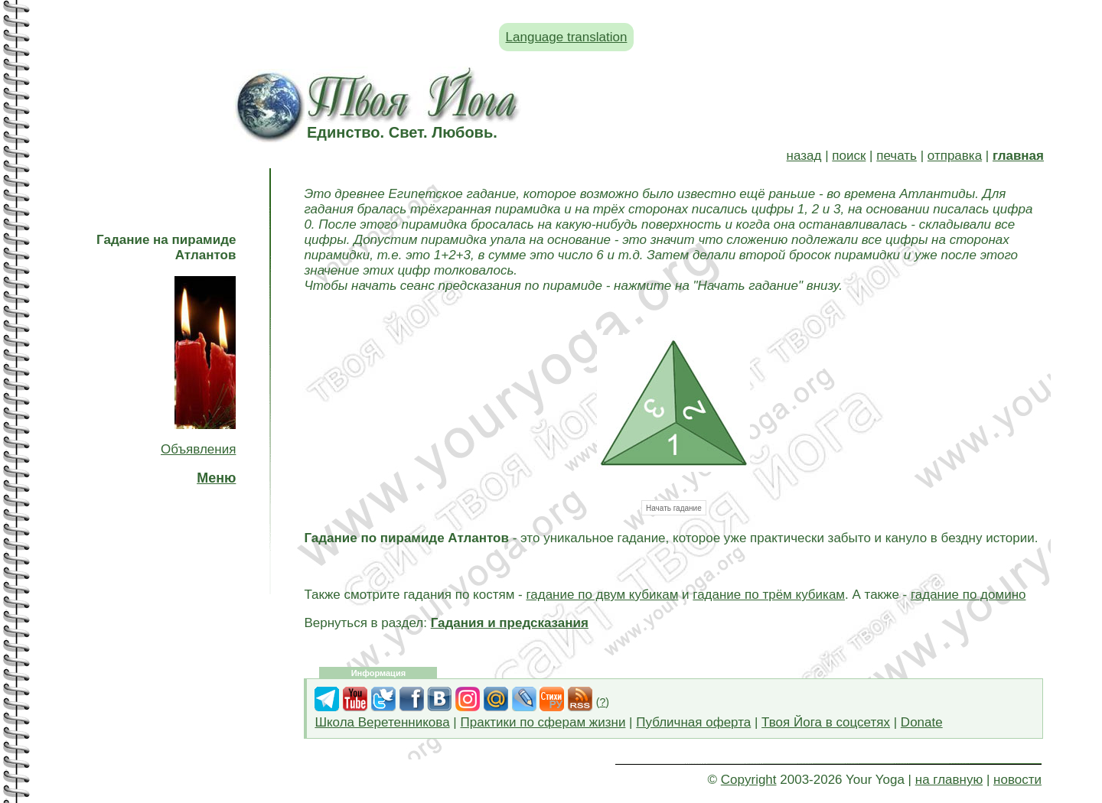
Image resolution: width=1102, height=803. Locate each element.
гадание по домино (968, 594)
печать (896, 155)
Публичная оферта (693, 722)
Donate (922, 722)
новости (1017, 779)
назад (804, 155)
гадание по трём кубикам (769, 594)
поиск (849, 155)
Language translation (567, 37)
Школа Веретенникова (382, 722)
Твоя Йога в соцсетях (825, 722)
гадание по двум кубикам (602, 594)
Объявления (198, 449)
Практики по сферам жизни (543, 722)
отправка (955, 155)
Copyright (749, 779)
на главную (949, 779)
